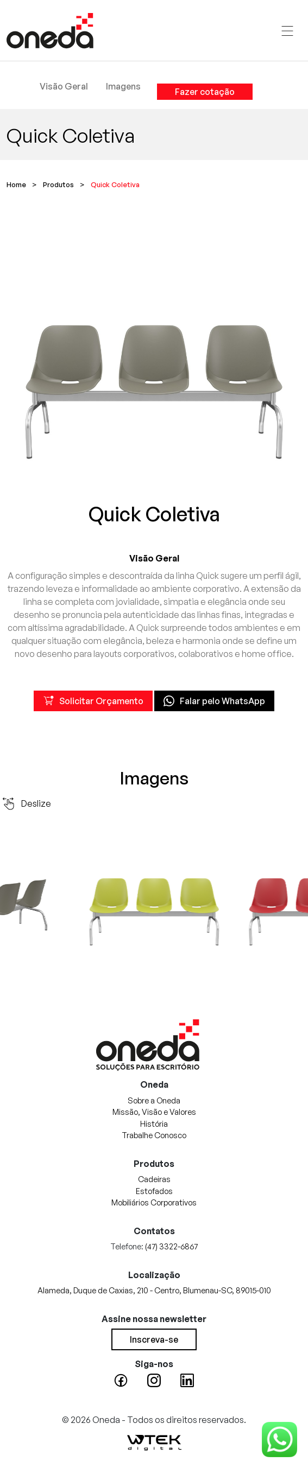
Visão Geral (64, 86)
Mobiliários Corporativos (154, 1202)
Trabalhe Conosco (154, 1135)
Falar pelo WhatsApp (214, 700)
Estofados (154, 1191)
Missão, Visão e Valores (154, 1111)
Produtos (58, 184)
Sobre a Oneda (154, 1100)
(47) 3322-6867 (171, 1246)
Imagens (123, 86)
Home (16, 184)
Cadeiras (154, 1179)
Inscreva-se (154, 1339)
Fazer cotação (205, 91)
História (154, 1123)
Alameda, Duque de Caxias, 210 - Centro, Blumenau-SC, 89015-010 (154, 1290)
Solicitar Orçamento (93, 700)
